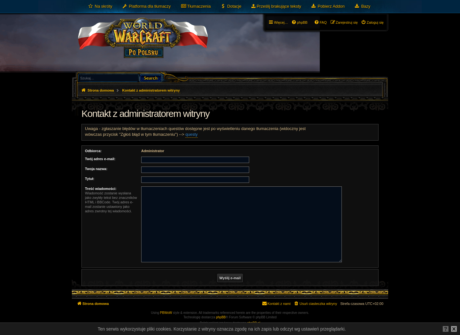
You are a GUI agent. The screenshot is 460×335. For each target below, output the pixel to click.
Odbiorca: (93, 151)
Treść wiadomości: (100, 189)
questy (191, 134)
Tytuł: (89, 179)
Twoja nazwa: (96, 169)
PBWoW (166, 313)
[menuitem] (100, 6)
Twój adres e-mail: (100, 159)
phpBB (221, 317)
